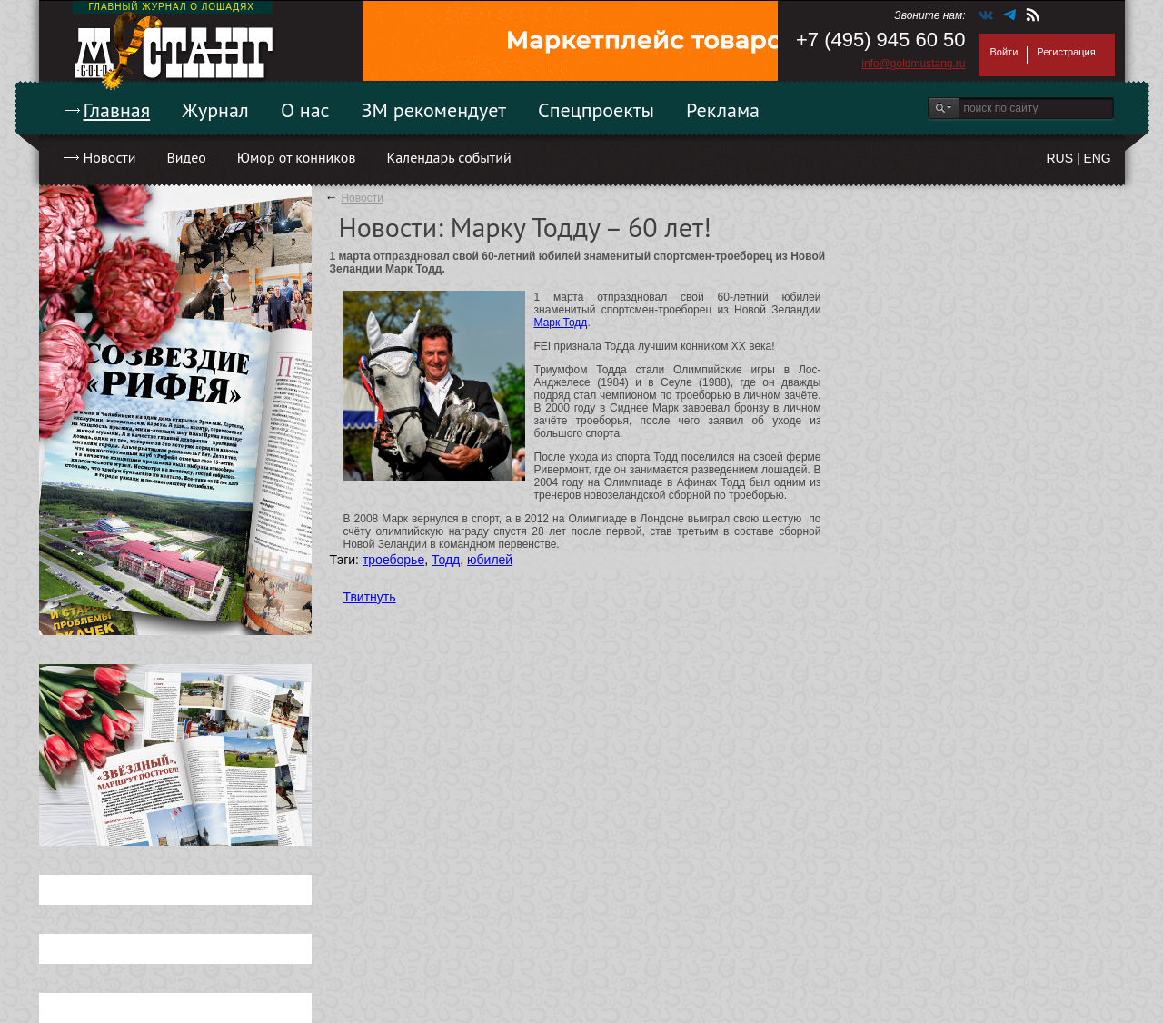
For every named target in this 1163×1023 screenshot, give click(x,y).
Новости (110, 157)
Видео (185, 157)
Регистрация (1066, 51)
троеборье (393, 559)
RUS (1059, 158)
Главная (117, 110)
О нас (305, 110)
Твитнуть (369, 597)
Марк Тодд (561, 322)
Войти (1004, 51)
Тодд (446, 559)
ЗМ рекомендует (434, 110)
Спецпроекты (596, 110)
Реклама (723, 110)
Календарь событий (448, 157)
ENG (1096, 158)
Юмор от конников (296, 157)
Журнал (215, 110)
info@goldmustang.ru (913, 63)
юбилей (489, 559)
